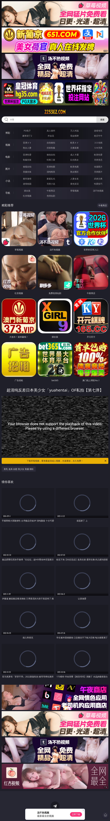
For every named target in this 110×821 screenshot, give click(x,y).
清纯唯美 (51, 171)
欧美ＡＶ (74, 142)
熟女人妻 (27, 147)
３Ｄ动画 (98, 142)
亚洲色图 (51, 166)
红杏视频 (27, 195)
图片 (7, 168)
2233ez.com (55, 112)
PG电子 (27, 130)
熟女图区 (74, 171)
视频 (7, 144)
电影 (7, 156)
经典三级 (51, 159)
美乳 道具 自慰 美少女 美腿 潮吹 (19, 469)
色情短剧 (51, 195)
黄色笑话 (74, 183)
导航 (7, 192)
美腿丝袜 (27, 171)
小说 (7, 180)
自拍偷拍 (51, 142)
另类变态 (98, 159)
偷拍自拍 (51, 154)
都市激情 (27, 178)
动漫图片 (98, 166)
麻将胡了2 (27, 135)
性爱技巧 (98, 183)
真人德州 (51, 130)
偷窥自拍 (27, 166)
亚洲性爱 (27, 154)
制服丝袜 (27, 159)
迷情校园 (27, 183)
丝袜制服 (51, 147)
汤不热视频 (98, 190)
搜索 (102, 119)
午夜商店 (51, 190)
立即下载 (76, 814)
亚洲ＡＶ (27, 142)
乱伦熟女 (74, 159)
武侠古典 (98, 178)
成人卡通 (74, 154)
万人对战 (74, 130)
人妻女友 (74, 178)
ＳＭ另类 (98, 147)
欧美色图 (74, 166)
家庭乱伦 (51, 178)
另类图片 (98, 171)
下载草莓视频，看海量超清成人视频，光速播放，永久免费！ (67, 461)
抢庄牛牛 (98, 135)
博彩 (7, 132)
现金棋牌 (74, 135)
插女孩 (27, 190)
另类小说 (51, 183)
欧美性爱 (98, 154)
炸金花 (51, 135)
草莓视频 (74, 190)
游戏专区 (98, 130)
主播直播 (74, 147)
